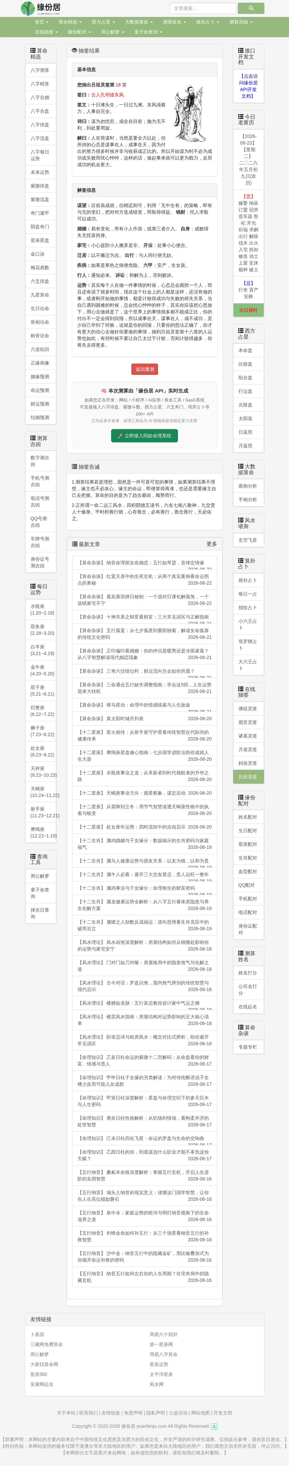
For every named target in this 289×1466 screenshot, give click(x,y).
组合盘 (245, 377)
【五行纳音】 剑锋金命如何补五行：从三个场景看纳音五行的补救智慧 (144, 1236)
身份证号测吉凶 (40, 562)
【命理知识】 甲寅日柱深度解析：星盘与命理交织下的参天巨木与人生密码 (144, 1101)
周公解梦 (40, 876)
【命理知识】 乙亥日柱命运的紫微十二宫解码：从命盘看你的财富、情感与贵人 (144, 1061)
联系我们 (88, 1412)
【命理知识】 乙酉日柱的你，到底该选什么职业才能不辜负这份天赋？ (144, 1155)
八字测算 (40, 70)
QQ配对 (246, 885)
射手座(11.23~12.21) (43, 812)
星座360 (38, 1374)
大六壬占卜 (247, 665)
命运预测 (40, 390)
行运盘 (245, 391)
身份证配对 (247, 929)
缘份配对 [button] (79, 32)
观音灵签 (247, 722)
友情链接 (110, 1412)
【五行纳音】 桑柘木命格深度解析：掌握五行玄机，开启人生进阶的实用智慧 (144, 1176)
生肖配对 (247, 857)
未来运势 (40, 172)
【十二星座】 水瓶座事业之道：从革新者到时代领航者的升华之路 (144, 776)
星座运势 (159, 1364)
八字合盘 (40, 111)
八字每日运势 (40, 155)
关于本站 (66, 1412)
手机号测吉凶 (40, 481)
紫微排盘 (40, 185)
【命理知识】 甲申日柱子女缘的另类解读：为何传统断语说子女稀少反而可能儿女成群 (144, 1081)
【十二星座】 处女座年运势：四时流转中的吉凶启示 (144, 827)
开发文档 (223, 1412)
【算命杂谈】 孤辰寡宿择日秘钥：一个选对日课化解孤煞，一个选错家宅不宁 (144, 600)
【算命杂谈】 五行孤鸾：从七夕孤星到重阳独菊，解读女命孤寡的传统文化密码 (144, 634)
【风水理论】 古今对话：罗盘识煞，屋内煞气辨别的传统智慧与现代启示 (144, 986)
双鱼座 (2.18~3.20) (43, 630)
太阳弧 (245, 418)
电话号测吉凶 (40, 501)
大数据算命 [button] (139, 22)
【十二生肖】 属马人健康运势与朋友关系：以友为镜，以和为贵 (144, 863)
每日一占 (247, 594)
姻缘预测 (40, 376)
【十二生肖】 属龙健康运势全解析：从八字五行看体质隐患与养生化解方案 (144, 905)
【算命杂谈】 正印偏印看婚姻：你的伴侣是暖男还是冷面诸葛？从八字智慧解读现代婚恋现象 (144, 654)
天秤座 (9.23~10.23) (43, 772)
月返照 (245, 445)
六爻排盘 (40, 281)
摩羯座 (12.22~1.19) (43, 833)
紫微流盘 (40, 199)
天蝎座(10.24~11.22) (43, 792)
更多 (212, 544)
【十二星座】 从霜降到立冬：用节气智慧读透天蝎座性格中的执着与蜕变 (144, 810)
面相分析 (247, 486)
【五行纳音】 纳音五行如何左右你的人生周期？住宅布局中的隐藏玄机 (144, 1277)
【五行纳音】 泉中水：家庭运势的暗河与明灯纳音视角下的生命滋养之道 (144, 1216)
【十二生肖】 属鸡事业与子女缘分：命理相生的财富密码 (144, 890)
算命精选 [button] (70, 22)
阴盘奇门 (40, 226)
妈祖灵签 (247, 763)
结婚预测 (40, 417)
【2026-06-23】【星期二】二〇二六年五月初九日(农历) (248, 159)
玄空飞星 (247, 540)
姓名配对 (247, 817)
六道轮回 (40, 349)
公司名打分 (247, 990)
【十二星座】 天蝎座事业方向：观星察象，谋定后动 (144, 793)
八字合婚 (40, 97)
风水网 (157, 1384)
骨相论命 (40, 322)
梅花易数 (40, 267)
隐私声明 (155, 1412)
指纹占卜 (247, 607)
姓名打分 (247, 972)
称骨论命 (40, 335)
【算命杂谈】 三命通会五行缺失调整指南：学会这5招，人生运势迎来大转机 (144, 688)
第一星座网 (161, 1344)
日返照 (245, 432)
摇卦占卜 (247, 580)
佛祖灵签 (247, 708)
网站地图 (200, 1412)
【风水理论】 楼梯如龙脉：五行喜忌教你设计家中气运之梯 (144, 1005)
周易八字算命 (164, 1354)
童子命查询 (40, 893)
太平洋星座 (161, 1374)
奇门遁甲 (40, 213)
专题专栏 (247, 1047)
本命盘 (245, 350)
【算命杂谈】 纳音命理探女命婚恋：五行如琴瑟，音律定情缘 (144, 565)
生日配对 (247, 830)
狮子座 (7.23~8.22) (43, 731)
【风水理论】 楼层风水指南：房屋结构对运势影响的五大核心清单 (144, 1020)
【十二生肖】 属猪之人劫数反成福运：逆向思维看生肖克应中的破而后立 (144, 925)
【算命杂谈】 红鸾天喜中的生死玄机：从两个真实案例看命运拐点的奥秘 (144, 580)
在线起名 (247, 1006)
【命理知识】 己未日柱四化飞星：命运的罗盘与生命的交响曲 (144, 1140)
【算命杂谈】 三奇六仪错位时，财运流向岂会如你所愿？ (144, 673)
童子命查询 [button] (148, 32)
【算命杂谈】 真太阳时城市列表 (144, 718)
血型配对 (247, 871)
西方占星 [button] (103, 22)
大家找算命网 (44, 1364)
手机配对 (247, 898)
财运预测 (40, 403)
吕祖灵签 (247, 776)
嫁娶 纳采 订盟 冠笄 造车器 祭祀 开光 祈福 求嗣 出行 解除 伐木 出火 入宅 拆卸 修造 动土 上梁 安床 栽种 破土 (248, 233)
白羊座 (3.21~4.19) (43, 650)
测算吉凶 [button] (241, 22)
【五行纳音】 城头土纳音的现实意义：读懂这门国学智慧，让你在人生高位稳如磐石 (144, 1196)
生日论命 (40, 308)
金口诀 (38, 254)
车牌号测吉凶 (40, 542)
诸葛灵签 (247, 735)
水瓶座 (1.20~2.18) (43, 610)
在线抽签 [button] (46, 32)
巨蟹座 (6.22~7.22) (43, 711)
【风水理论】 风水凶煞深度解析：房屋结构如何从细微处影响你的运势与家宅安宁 (144, 946)
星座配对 (247, 844)
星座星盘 (40, 240)
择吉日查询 (40, 913)
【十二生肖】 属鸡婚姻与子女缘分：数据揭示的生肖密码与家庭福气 (144, 844)
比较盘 (245, 364)
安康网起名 (42, 1384)
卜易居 (37, 1334)
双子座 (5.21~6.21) (43, 691)
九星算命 (40, 294)
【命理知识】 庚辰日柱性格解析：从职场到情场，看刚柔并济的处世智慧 (144, 1121)
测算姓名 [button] (174, 22)
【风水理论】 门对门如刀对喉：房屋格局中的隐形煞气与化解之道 (144, 966)
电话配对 (247, 912)
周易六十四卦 (164, 1334)
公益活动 (178, 1412)
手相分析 (247, 499)
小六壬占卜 (247, 624)
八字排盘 (40, 124)
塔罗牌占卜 (247, 645)
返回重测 (145, 369)
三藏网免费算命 (46, 1344)
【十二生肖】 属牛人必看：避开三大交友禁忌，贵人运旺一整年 (144, 876)
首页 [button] (42, 22)
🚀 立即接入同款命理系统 (144, 435)
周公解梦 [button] (112, 32)
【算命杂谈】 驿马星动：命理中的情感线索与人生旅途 (144, 707)
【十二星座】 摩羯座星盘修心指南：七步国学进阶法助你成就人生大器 (144, 756)
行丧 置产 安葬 (248, 290)
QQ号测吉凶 (39, 522)
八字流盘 (40, 138)
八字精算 (40, 83)
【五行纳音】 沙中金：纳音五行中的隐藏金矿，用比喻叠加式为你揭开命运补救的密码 (144, 1257)
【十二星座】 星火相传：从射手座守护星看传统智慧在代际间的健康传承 (144, 736)
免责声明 (133, 1412)
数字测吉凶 (40, 461)
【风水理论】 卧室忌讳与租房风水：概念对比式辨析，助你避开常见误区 (144, 1040)
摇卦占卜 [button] (207, 22)
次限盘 (245, 404)
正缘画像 (40, 363)
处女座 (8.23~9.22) (43, 751)
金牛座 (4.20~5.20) (43, 670)
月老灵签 (247, 749)
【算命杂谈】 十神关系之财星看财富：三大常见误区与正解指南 (144, 619)
